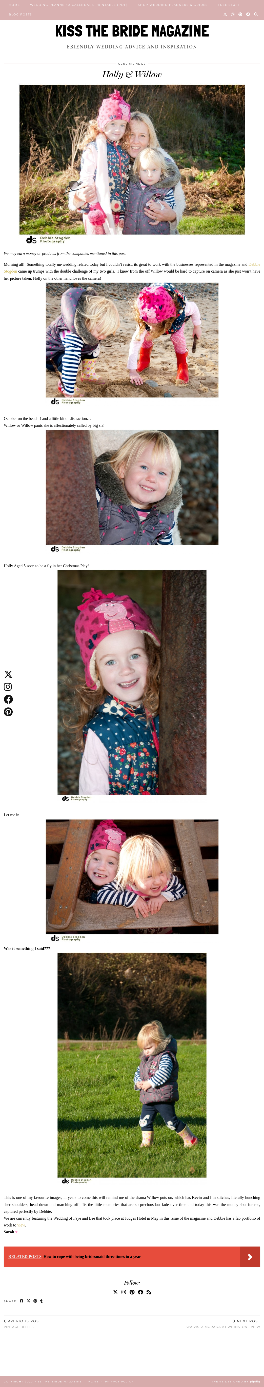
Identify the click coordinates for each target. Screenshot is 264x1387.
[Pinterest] (240, 14)
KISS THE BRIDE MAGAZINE (132, 30)
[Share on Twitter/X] (28, 1301)
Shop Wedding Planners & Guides (173, 5)
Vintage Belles (22, 1324)
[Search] (256, 14)
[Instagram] (233, 14)
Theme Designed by (236, 1381)
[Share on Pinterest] (35, 1301)
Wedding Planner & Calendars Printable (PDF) (79, 5)
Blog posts (20, 14)
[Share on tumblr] (41, 1301)
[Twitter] (225, 14)
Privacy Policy (119, 1381)
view (21, 1225)
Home (14, 5)
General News (132, 63)
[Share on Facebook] (21, 1301)
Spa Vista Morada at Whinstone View (223, 1324)
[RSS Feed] (149, 1292)
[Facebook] (248, 14)
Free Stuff (229, 5)
